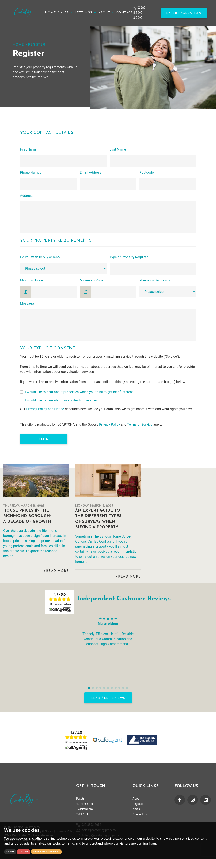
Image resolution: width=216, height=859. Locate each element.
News (136, 809)
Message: (27, 303)
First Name (28, 149)
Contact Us (139, 814)
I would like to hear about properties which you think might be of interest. (79, 392)
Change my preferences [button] (46, 852)
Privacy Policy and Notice (45, 409)
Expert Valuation (183, 13)
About (106, 12)
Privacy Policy (109, 425)
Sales (65, 12)
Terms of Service (140, 425)
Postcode (146, 173)
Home (50, 12)
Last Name (118, 149)
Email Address (90, 173)
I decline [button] (23, 852)
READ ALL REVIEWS (108, 698)
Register (137, 804)
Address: (26, 196)
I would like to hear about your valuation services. (62, 400)
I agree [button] (10, 852)
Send (44, 439)
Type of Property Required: (129, 257)
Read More (57, 571)
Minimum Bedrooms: (155, 280)
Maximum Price (91, 280)
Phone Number (31, 173)
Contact (124, 12)
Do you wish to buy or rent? (40, 257)
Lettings (85, 12)
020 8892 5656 (139, 13)
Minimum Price (31, 280)
